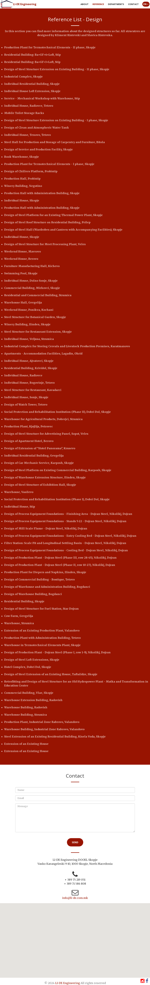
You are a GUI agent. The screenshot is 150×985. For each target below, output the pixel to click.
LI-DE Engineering (24, 4)
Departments (116, 4)
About (85, 4)
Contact (133, 4)
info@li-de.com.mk (75, 898)
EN (146, 4)
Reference (98, 4)
